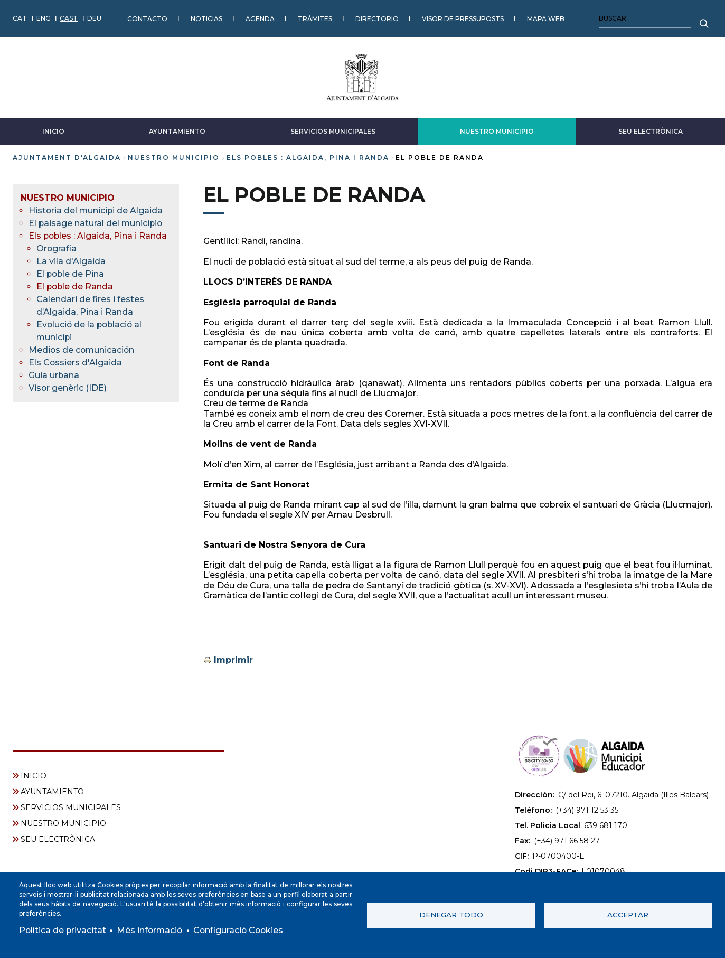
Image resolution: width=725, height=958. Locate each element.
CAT (20, 18)
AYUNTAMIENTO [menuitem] (52, 791)
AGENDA (260, 18)
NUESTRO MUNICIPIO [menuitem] (68, 197)
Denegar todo (451, 914)
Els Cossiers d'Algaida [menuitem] (76, 362)
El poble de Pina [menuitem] (71, 273)
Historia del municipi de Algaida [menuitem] (96, 210)
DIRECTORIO (377, 18)
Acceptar (627, 914)
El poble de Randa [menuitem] (75, 286)
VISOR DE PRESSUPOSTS (463, 18)
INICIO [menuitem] (33, 775)
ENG (43, 18)
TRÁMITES (315, 18)
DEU (94, 18)
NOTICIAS (206, 18)
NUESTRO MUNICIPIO (497, 131)
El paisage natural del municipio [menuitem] (96, 223)
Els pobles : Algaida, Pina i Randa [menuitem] (98, 235)
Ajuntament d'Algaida (67, 157)
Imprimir (233, 659)
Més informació (151, 930)
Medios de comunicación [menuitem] (82, 349)
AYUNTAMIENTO (177, 131)
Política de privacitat (63, 930)
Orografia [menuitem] (56, 248)
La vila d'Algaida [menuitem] (71, 261)
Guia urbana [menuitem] (54, 375)
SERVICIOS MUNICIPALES (332, 131)
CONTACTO (147, 18)
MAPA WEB (545, 18)
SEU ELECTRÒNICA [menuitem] (58, 838)
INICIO (53, 131)
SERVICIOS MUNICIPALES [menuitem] (71, 807)
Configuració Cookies (242, 930)
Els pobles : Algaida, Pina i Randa (308, 157)
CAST (69, 18)
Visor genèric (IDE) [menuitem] (68, 387)
